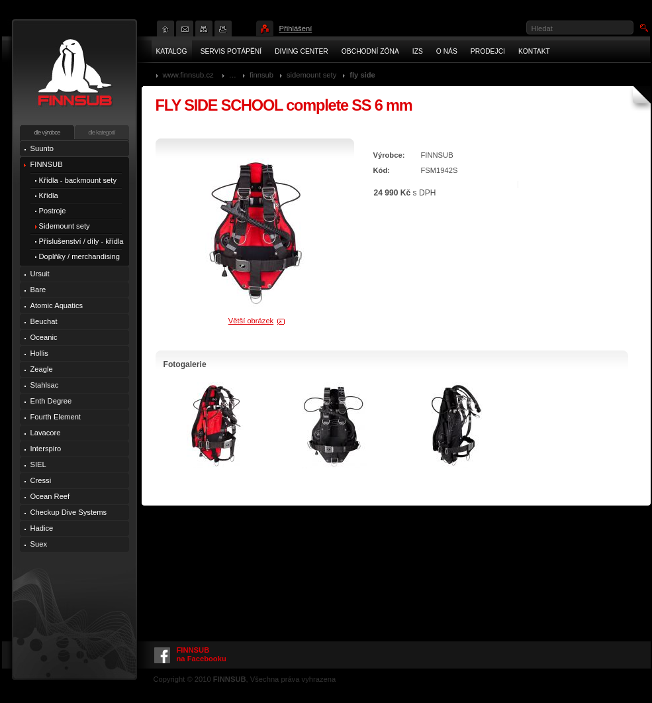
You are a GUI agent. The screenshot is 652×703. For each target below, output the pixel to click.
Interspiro (46, 449)
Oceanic (44, 337)
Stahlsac (44, 385)
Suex (39, 544)
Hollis (39, 353)
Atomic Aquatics (56, 305)
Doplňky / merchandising (79, 256)
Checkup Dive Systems (68, 512)
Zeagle (41, 369)
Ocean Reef (50, 496)
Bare (38, 290)
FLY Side (362, 75)
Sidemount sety (311, 75)
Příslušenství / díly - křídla (81, 241)
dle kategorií (101, 132)
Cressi (41, 480)
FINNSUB (261, 75)
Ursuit (40, 274)
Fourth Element (55, 417)
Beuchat (44, 321)
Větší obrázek (250, 321)
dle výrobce (47, 132)
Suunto (42, 148)
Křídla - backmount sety (78, 180)
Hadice (42, 528)
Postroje (52, 211)
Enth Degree (51, 401)
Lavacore (45, 433)
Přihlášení (295, 28)
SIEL (38, 464)
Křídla (48, 195)
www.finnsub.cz (188, 75)
